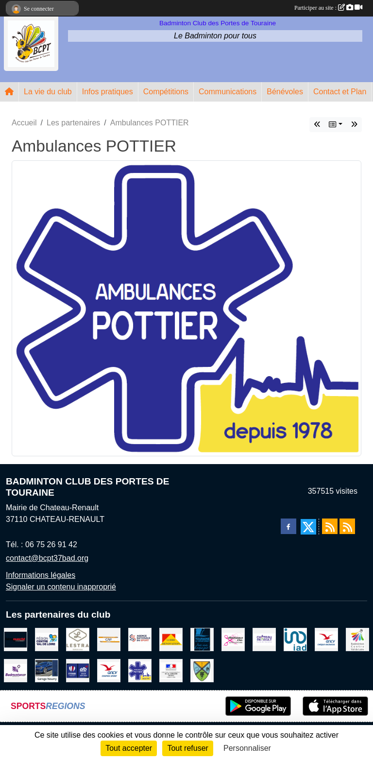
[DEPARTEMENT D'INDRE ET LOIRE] (202, 639)
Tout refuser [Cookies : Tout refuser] (187, 748)
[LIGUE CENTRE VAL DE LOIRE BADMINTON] (357, 639)
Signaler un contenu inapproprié (61, 587)
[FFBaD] (77, 670)
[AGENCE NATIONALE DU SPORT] (140, 639)
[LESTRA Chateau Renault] (77, 639)
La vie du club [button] (48, 91)
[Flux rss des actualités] (330, 526)
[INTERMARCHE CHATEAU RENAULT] (15, 639)
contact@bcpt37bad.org (47, 558)
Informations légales (40, 575)
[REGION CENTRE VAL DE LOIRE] (46, 639)
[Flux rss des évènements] (347, 526)
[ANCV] (326, 639)
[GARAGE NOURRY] (46, 670)
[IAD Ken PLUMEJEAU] (295, 639)
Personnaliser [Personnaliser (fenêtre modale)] (247, 748)
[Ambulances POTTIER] (140, 670)
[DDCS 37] (171, 670)
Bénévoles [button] (285, 91)
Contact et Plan (339, 91)
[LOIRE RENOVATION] (171, 639)
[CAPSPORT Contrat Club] (108, 639)
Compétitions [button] (165, 91)
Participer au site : (328, 7)
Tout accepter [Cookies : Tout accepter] (128, 748)
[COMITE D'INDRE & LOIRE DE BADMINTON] (15, 670)
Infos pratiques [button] (107, 91)
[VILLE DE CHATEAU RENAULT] (264, 639)
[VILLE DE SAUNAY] (202, 670)
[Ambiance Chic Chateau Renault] (233, 639)
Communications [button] (227, 91)
